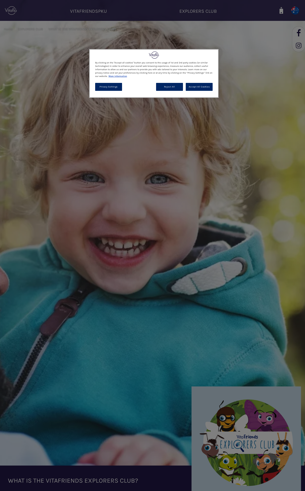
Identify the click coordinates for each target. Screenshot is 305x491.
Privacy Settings (109, 86)
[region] (154, 73)
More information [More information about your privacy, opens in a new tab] (118, 76)
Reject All (169, 86)
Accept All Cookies (199, 86)
